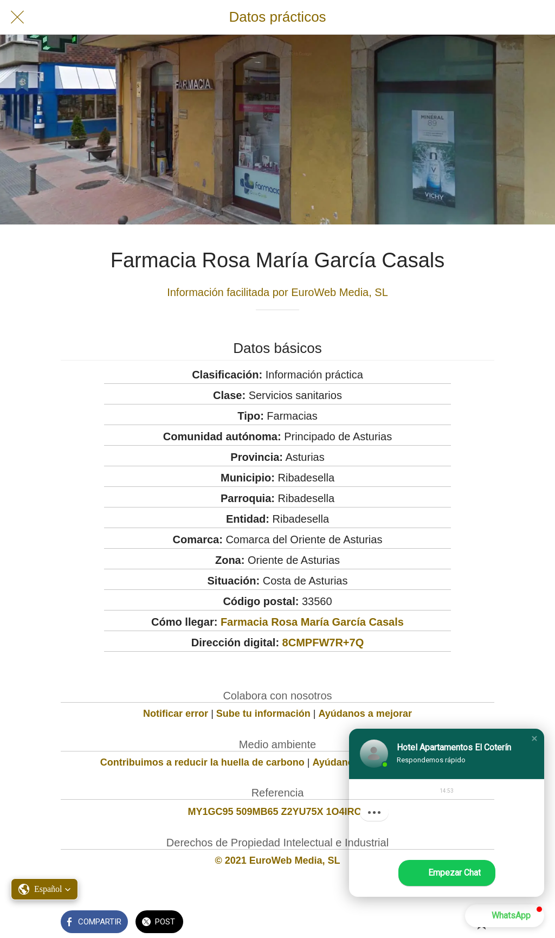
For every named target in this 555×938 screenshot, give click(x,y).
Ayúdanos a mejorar (365, 713)
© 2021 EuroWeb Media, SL (277, 860)
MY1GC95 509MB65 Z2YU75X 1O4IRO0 (277, 811)
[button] (534, 739)
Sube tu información (263, 713)
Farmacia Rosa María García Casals (312, 622)
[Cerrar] (17, 17)
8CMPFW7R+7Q (323, 642)
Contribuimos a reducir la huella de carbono (202, 762)
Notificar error (175, 713)
